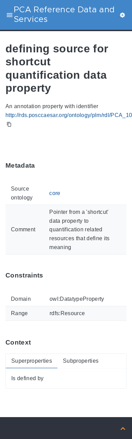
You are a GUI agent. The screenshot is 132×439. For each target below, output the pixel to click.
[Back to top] (123, 428)
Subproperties (80, 361)
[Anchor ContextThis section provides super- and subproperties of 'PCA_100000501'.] (36, 343)
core (54, 193)
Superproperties (31, 361)
